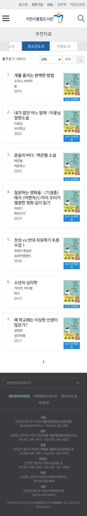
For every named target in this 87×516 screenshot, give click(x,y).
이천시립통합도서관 (46, 18)
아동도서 (64, 46)
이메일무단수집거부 (45, 396)
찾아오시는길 (69, 396)
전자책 (62, 4)
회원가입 (37, 4)
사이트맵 (43, 402)
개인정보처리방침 (18, 396)
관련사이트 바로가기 (43, 382)
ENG (50, 4)
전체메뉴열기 (5, 18)
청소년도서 (36, 46)
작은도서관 (77, 4)
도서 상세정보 (71, 138)
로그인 (23, 4)
